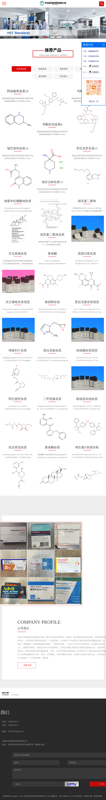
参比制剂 (42, 76)
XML (48, 796)
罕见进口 (63, 76)
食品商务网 (98, 796)
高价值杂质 (21, 69)
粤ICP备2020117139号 (67, 796)
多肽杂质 (63, 69)
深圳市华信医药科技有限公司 (35, 796)
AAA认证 (14, 695)
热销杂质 (42, 69)
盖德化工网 (88, 796)
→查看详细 (82, 665)
